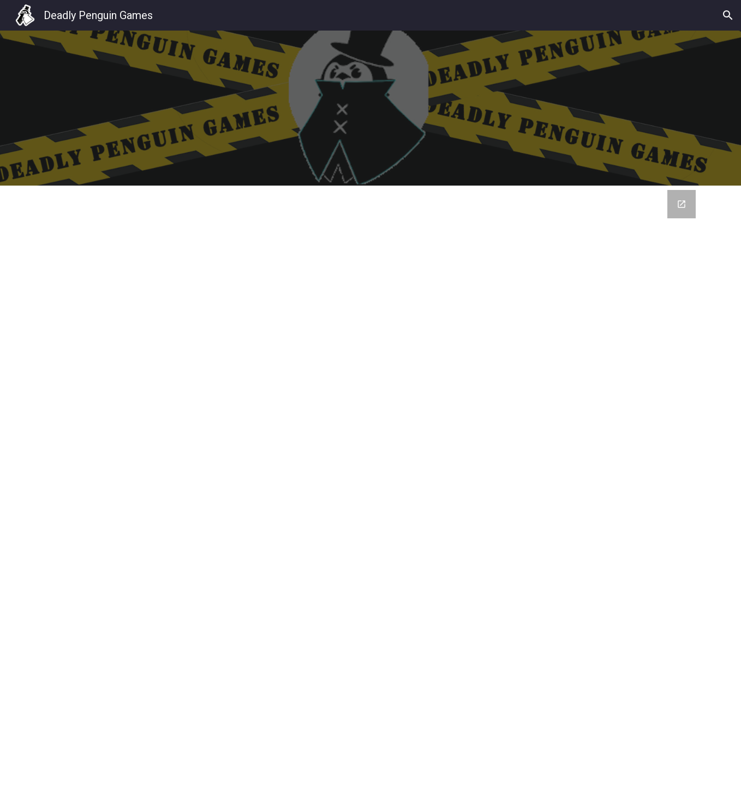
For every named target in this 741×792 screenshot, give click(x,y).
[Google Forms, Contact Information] (371, 489)
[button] (728, 15)
